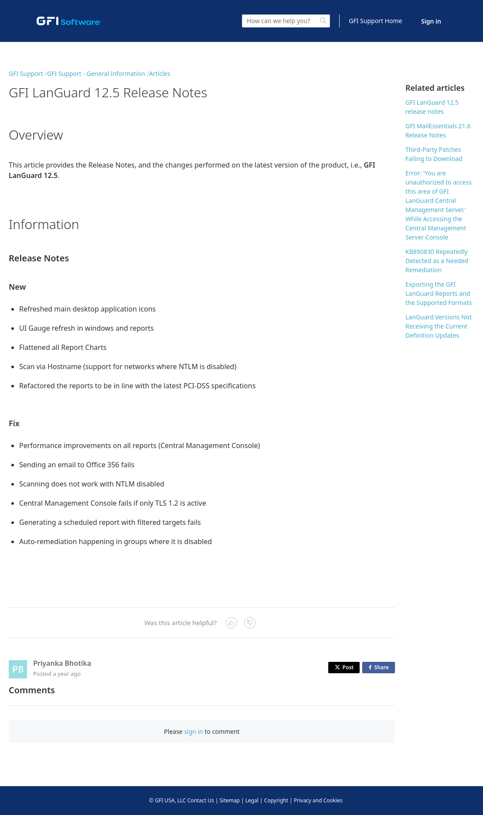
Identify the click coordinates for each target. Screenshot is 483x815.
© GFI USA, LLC (167, 800)
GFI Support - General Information (96, 73)
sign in (193, 731)
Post (344, 667)
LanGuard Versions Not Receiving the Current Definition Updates (438, 326)
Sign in (431, 21)
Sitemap (230, 800)
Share (380, 667)
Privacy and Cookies (318, 800)
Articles (159, 73)
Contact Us (200, 800)
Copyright (276, 800)
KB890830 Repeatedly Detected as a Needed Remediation (436, 260)
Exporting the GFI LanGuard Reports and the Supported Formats (438, 293)
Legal (252, 800)
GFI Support (26, 73)
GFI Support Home (375, 21)
